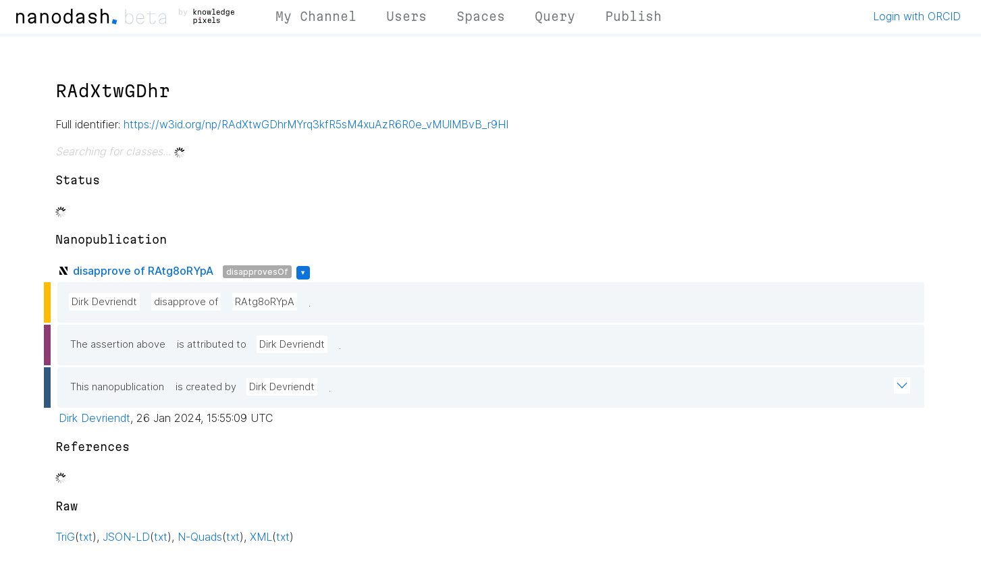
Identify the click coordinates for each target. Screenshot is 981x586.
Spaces (480, 16)
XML (261, 536)
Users (406, 16)
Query (555, 16)
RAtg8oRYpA (264, 302)
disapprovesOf (257, 272)
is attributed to (211, 344)
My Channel (315, 16)
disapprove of (186, 302)
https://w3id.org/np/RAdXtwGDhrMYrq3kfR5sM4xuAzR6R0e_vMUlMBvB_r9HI (316, 124)
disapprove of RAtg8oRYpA (143, 270)
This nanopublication (117, 387)
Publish (633, 16)
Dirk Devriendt (104, 302)
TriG (65, 536)
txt (85, 536)
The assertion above (117, 344)
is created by (206, 387)
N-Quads (200, 536)
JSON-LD (126, 536)
